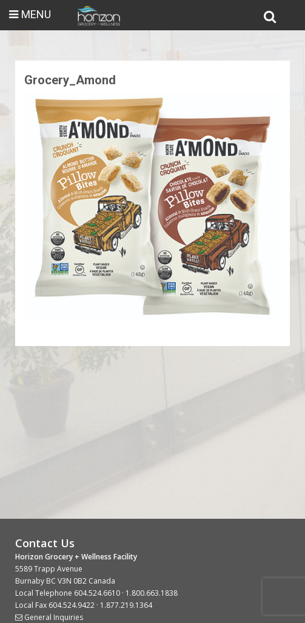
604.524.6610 (97, 593)
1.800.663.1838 (152, 593)
